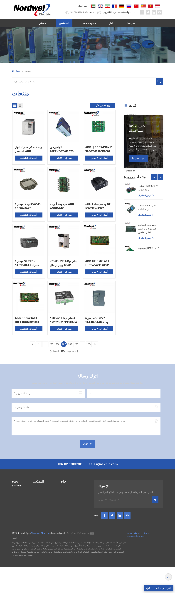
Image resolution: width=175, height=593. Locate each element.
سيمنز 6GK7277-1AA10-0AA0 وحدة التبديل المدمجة (96, 320)
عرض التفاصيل (144, 276)
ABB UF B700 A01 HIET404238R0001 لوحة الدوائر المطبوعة (98, 263)
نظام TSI (64, 501)
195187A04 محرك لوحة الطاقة (147, 308)
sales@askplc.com (127, 12)
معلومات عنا (89, 23)
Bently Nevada (134, 122)
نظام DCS (65, 495)
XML (146, 558)
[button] (160, 258)
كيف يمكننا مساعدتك (137, 209)
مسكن (42, 23)
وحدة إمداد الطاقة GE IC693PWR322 (98, 206)
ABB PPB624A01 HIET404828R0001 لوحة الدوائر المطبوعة (27, 320)
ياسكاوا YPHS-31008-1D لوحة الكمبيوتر (148, 269)
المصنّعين (64, 23)
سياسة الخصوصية (135, 561)
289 (76, 344)
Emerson (130, 170)
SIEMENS (130, 178)
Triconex (130, 154)
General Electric (134, 130)
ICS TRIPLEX (132, 138)
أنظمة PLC (65, 489)
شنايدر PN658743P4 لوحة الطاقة (148, 288)
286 (57, 344)
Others (129, 186)
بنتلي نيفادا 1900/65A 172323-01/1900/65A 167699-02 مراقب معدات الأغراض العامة (63, 320)
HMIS (63, 506)
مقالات (15, 527)
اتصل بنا (131, 23)
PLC (128, 146)
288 (70, 344)
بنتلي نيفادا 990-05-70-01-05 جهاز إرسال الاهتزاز (63, 263)
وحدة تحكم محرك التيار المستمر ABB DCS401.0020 (28, 149)
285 (51, 344)
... (45, 344)
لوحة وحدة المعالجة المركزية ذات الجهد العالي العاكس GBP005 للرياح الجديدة (149, 329)
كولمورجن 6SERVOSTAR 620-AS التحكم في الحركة (62, 149)
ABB (128, 162)
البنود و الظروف (19, 521)
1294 (88, 344)
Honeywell (131, 114)
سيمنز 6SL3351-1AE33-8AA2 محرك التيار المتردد (27, 263)
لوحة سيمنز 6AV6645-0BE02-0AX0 (28, 206)
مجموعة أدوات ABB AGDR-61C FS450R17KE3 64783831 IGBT (62, 206)
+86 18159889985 (79, 12)
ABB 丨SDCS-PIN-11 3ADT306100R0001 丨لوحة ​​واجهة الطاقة (98, 149)
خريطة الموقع (133, 558)
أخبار (111, 23)
